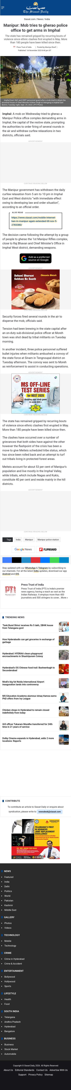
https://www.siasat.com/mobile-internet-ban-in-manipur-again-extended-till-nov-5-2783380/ (34, 221)
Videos (7, 928)
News (40, 19)
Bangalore (9, 1031)
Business (9, 1044)
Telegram (43, 568)
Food (7, 1004)
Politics (8, 891)
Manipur (29, 539)
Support (22, 1074)
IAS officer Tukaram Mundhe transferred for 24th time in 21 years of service (27, 725)
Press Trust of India (24, 47)
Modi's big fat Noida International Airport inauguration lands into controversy (23, 683)
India (47, 19)
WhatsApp (30, 568)
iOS (17, 574)
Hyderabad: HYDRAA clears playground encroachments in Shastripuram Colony (22, 655)
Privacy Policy (35, 1074)
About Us (8, 1070)
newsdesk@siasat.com (50, 811)
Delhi (7, 886)
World (7, 896)
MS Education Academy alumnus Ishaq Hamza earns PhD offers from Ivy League (29, 697)
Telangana (9, 1017)
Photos (8, 923)
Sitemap (49, 1074)
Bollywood (9, 976)
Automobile (10, 1054)
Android (6, 574)
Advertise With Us (59, 1070)
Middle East (10, 910)
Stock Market (11, 1049)
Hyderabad (9, 1026)
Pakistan (8, 900)
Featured (8, 877)
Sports (7, 986)
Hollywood (9, 981)
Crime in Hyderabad (14, 959)
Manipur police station (48, 539)
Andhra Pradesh (12, 1022)
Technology (10, 945)
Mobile (7, 941)
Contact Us (42, 1070)
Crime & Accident (13, 963)
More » (64, 597)
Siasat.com (28, 19)
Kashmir (8, 905)
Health (7, 999)
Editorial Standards (24, 1070)
